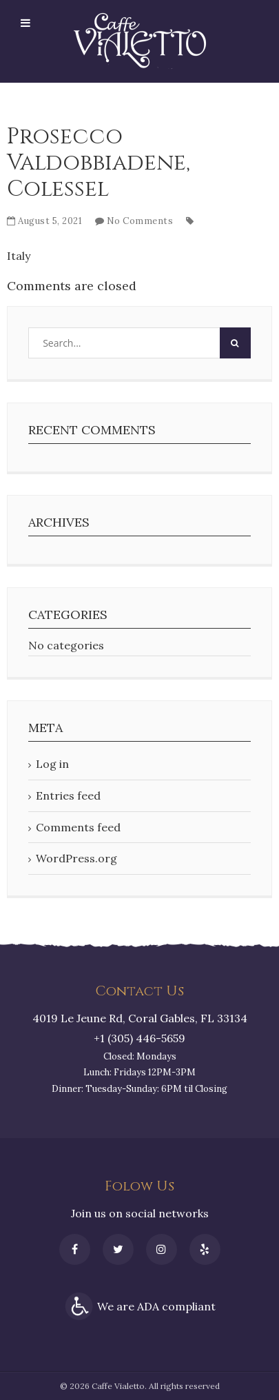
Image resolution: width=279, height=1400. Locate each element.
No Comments (140, 221)
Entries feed (68, 795)
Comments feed (78, 827)
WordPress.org (76, 858)
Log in (52, 764)
